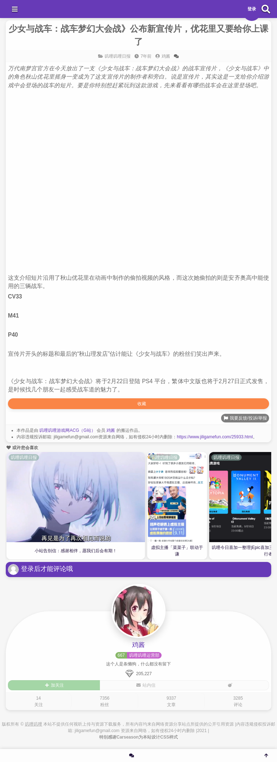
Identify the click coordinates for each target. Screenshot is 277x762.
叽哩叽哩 (33, 724)
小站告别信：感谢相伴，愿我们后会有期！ (76, 550)
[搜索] (265, 9)
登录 (251, 9)
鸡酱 (110, 430)
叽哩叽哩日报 (118, 56)
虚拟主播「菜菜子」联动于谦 (177, 551)
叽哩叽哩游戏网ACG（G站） (67, 430)
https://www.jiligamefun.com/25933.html (215, 436)
